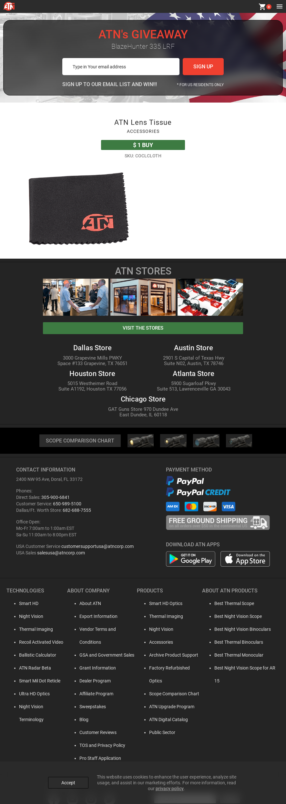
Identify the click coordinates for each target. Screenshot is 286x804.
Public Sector (159, 719)
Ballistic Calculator (31, 655)
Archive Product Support (170, 655)
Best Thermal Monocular (236, 655)
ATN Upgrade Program (168, 693)
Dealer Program (90, 667)
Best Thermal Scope (232, 603)
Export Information (94, 616)
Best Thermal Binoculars (236, 642)
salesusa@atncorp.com (61, 552)
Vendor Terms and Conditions (104, 629)
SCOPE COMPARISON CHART (80, 441)
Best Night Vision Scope (236, 616)
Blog (79, 706)
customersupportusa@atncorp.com (97, 546)
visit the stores (143, 328)
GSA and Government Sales (102, 642)
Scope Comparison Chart (171, 680)
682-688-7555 (77, 510)
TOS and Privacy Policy (97, 732)
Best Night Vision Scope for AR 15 (246, 667)
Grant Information (93, 655)
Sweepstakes (88, 693)
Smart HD (22, 603)
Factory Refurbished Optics (173, 667)
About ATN (85, 603)
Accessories (158, 642)
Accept (68, 782)
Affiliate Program (91, 680)
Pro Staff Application (95, 745)
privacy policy (170, 788)
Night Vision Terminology (38, 706)
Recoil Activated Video (35, 642)
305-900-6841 (55, 497)
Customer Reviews (93, 719)
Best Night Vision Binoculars (240, 629)
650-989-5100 (67, 503)
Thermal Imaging (30, 629)
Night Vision (25, 616)
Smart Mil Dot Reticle (33, 680)
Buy (143, 145)
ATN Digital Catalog (165, 706)
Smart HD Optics (162, 603)
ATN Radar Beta (29, 667)
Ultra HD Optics (28, 693)
